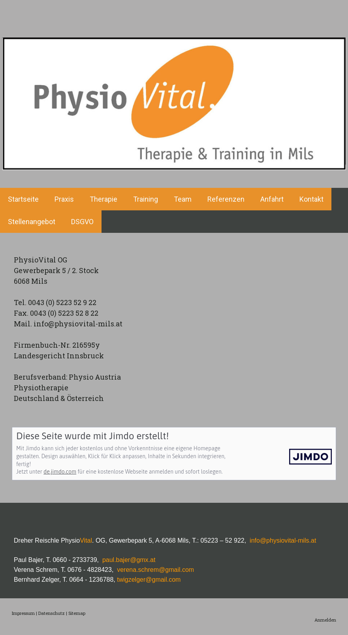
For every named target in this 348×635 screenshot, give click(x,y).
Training (145, 199)
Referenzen (226, 199)
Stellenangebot (31, 221)
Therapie (103, 199)
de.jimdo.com (59, 471)
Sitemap (76, 613)
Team (183, 199)
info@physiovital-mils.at (283, 540)
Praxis (64, 199)
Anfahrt (272, 199)
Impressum (23, 613)
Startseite (23, 199)
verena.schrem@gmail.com (154, 569)
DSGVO (82, 221)
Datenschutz (51, 613)
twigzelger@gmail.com (149, 579)
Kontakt (311, 199)
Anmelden (325, 620)
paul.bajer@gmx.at (129, 559)
